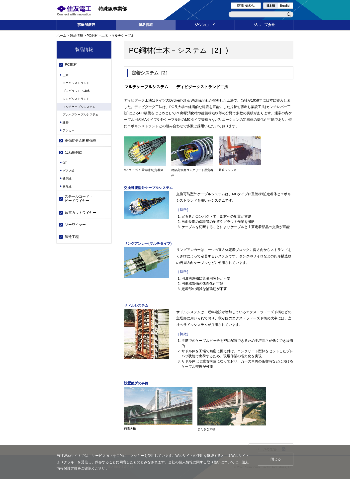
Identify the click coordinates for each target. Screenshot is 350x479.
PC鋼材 (92, 35)
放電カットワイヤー (80, 213)
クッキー (137, 456)
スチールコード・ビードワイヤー (79, 198)
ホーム (61, 35)
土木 (104, 35)
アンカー (69, 130)
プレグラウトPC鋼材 (77, 91)
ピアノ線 (69, 171)
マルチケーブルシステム (79, 107)
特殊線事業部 (112, 8)
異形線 (67, 186)
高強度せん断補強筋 (80, 140)
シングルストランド (76, 99)
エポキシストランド (76, 83)
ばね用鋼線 (73, 152)
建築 (66, 122)
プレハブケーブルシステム (80, 114)
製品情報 (76, 35)
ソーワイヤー (75, 225)
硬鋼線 (67, 178)
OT (65, 163)
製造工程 (72, 237)
